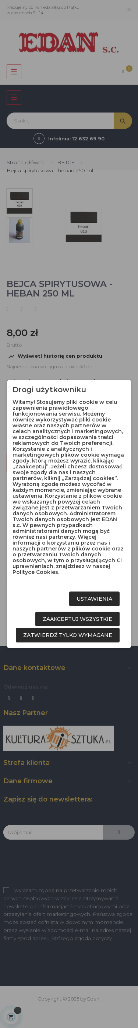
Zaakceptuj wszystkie (77, 619)
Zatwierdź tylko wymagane (67, 635)
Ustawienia (94, 599)
